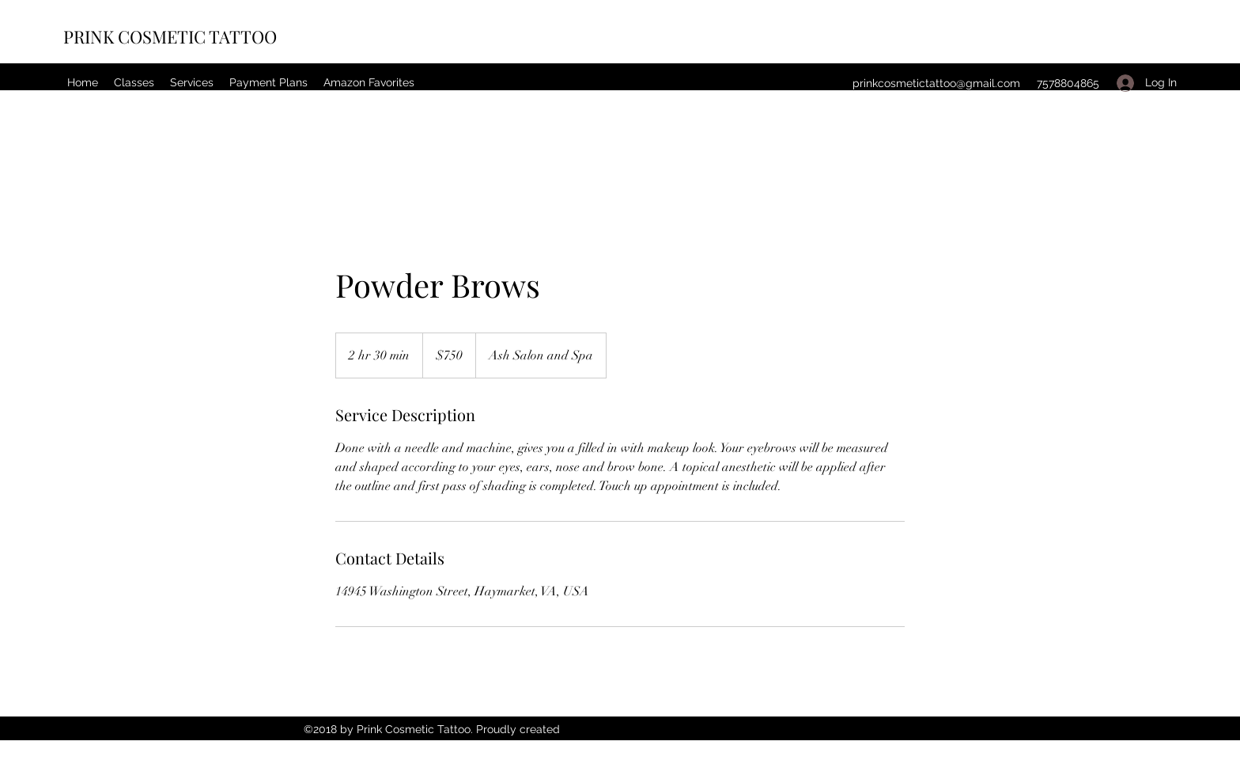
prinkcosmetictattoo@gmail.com (936, 83)
